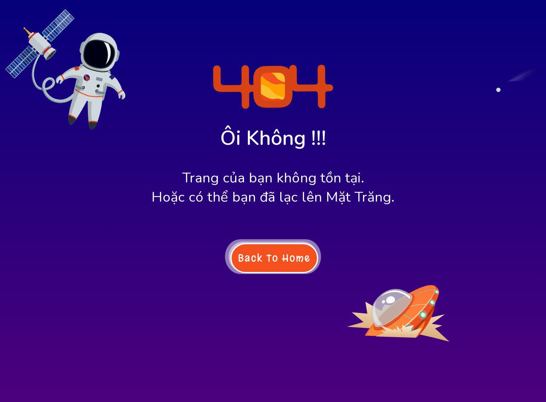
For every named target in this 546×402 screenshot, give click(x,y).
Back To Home (274, 258)
